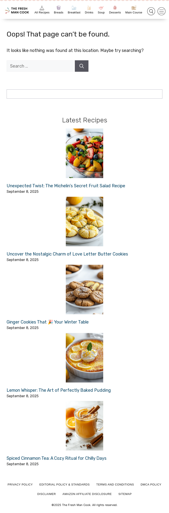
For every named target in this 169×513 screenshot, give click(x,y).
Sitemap (125, 494)
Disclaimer (46, 494)
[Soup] (101, 7)
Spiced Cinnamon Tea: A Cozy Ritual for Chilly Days (57, 458)
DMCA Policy (151, 484)
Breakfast (74, 12)
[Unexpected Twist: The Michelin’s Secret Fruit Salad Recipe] (84, 153)
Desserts (115, 12)
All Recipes (42, 12)
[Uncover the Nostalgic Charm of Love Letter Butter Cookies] (84, 221)
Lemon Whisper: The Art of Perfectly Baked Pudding (59, 390)
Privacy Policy (20, 484)
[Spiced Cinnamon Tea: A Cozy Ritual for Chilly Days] (84, 425)
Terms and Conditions (115, 484)
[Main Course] (133, 7)
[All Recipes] (41, 7)
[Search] (81, 66)
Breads (58, 12)
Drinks (89, 12)
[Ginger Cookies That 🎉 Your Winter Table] (84, 289)
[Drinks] (89, 7)
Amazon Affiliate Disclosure (87, 494)
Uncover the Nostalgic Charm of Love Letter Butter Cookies (67, 254)
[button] (151, 11)
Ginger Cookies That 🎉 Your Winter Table (48, 322)
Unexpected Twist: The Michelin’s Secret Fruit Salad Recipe (66, 185)
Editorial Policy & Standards (64, 484)
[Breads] (58, 7)
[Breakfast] (74, 7)
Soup (101, 12)
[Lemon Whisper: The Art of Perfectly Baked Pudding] (84, 357)
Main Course (133, 12)
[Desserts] (115, 7)
